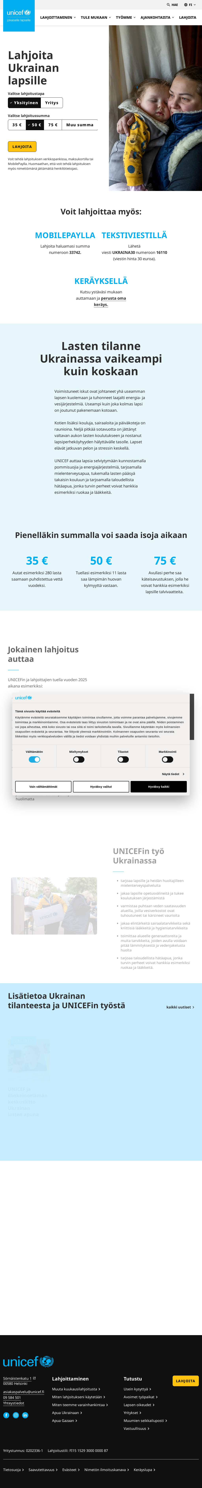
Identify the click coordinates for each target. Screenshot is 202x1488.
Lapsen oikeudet (137, 1404)
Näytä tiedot (170, 774)
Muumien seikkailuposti (144, 1420)
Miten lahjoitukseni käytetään (77, 1396)
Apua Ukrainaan (65, 1412)
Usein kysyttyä (136, 1389)
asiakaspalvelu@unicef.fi (23, 1391)
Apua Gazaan (63, 1420)
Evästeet (69, 1469)
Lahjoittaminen (58, 17)
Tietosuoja (12, 1469)
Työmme (126, 17)
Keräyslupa (143, 1469)
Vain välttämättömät (43, 786)
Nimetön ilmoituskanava (105, 1469)
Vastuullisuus (135, 1428)
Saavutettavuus (41, 1469)
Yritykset (131, 1412)
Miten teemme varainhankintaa (78, 1404)
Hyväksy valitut (101, 786)
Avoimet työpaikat (139, 1396)
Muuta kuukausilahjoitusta (74, 1389)
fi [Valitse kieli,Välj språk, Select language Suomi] (190, 5)
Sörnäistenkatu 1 (17, 1378)
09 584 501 (12, 1397)
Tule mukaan (96, 17)
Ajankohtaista (157, 17)
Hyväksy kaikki (158, 786)
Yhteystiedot (13, 1403)
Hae (172, 5)
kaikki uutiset (178, 1007)
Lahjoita (187, 17)
